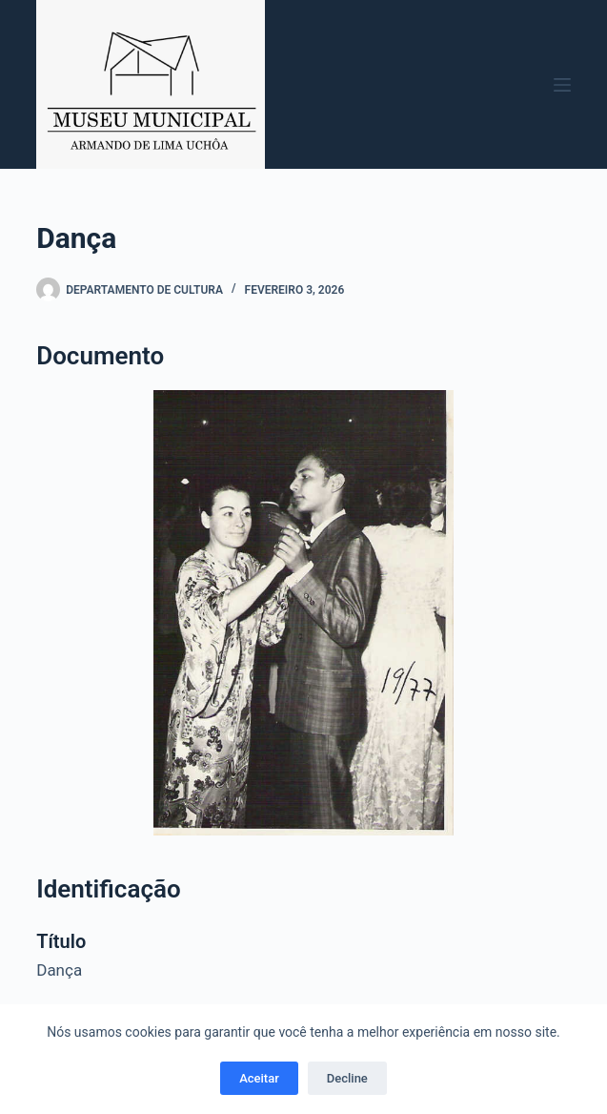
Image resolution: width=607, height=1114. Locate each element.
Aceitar (259, 1078)
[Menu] (562, 84)
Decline (347, 1078)
